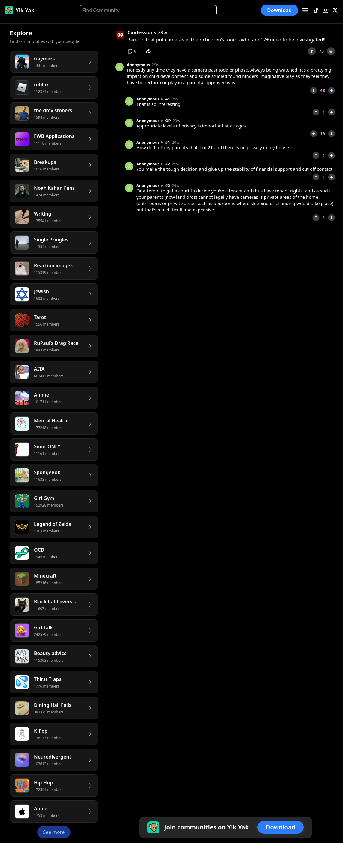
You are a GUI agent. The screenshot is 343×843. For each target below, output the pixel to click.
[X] (335, 10)
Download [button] (279, 10)
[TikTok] (316, 10)
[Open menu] (305, 10)
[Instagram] (326, 10)
